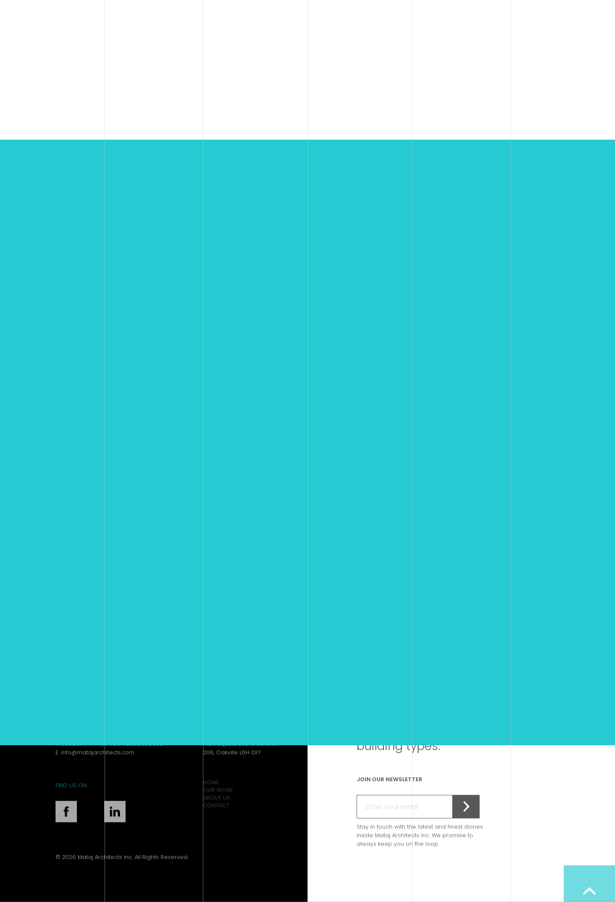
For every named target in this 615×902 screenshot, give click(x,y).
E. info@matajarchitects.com (95, 766)
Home (211, 796)
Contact (216, 819)
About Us (216, 812)
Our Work (218, 804)
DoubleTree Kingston (139, 525)
